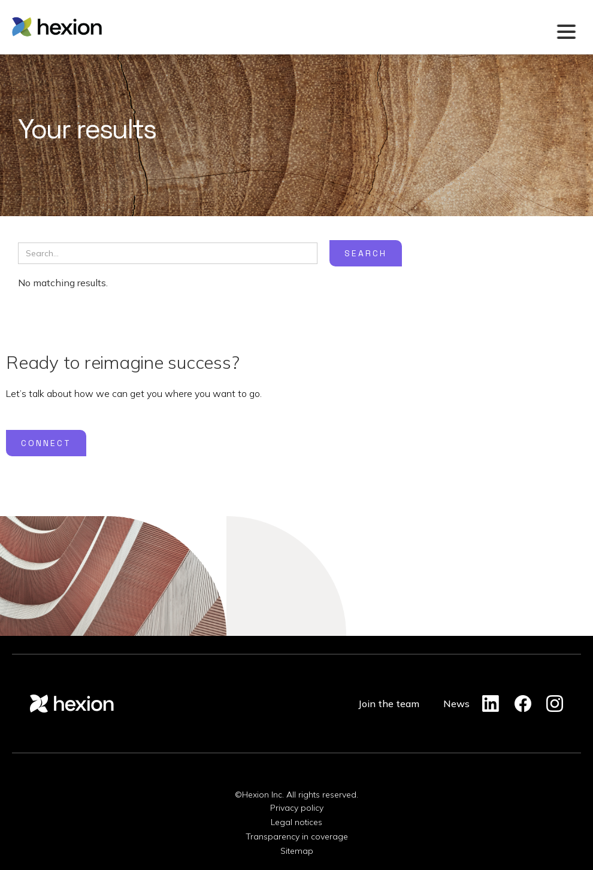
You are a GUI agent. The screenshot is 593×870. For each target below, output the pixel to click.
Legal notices (296, 822)
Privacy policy (296, 807)
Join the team (388, 704)
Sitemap (296, 850)
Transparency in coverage (297, 836)
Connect (46, 443)
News (456, 704)
